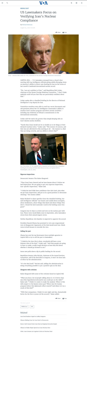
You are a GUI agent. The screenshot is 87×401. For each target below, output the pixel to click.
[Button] (57, 32)
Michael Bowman (27, 24)
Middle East (24, 8)
